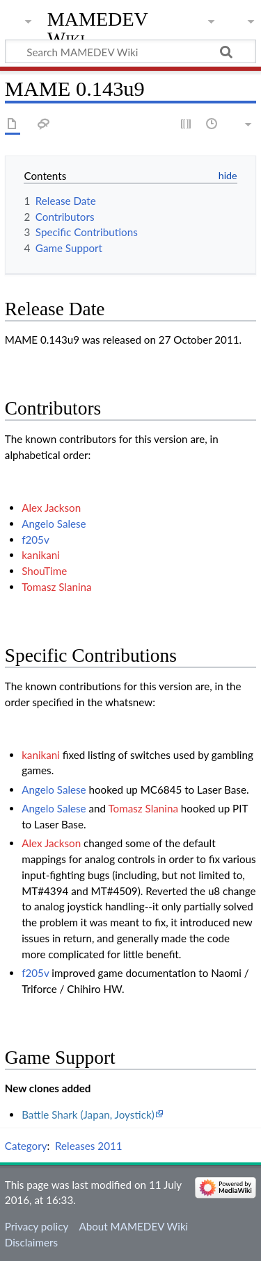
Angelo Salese (54, 523)
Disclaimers (31, 1242)
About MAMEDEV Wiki (133, 1226)
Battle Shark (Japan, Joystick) (88, 1114)
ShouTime (44, 571)
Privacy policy (36, 1226)
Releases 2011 (88, 1145)
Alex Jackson (51, 507)
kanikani (41, 555)
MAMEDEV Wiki (97, 28)
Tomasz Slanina (56, 587)
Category (26, 1145)
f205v (35, 539)
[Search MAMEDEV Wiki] (130, 51)
